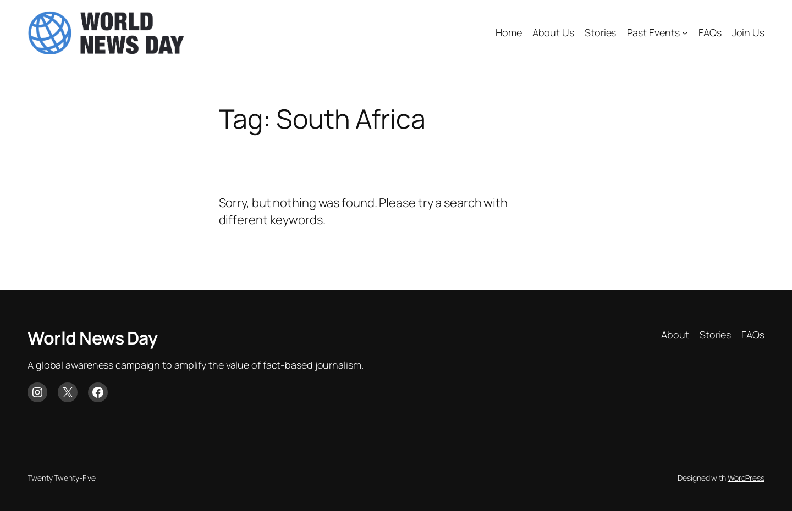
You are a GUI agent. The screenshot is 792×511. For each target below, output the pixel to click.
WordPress (746, 478)
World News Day (92, 338)
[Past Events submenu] (685, 33)
